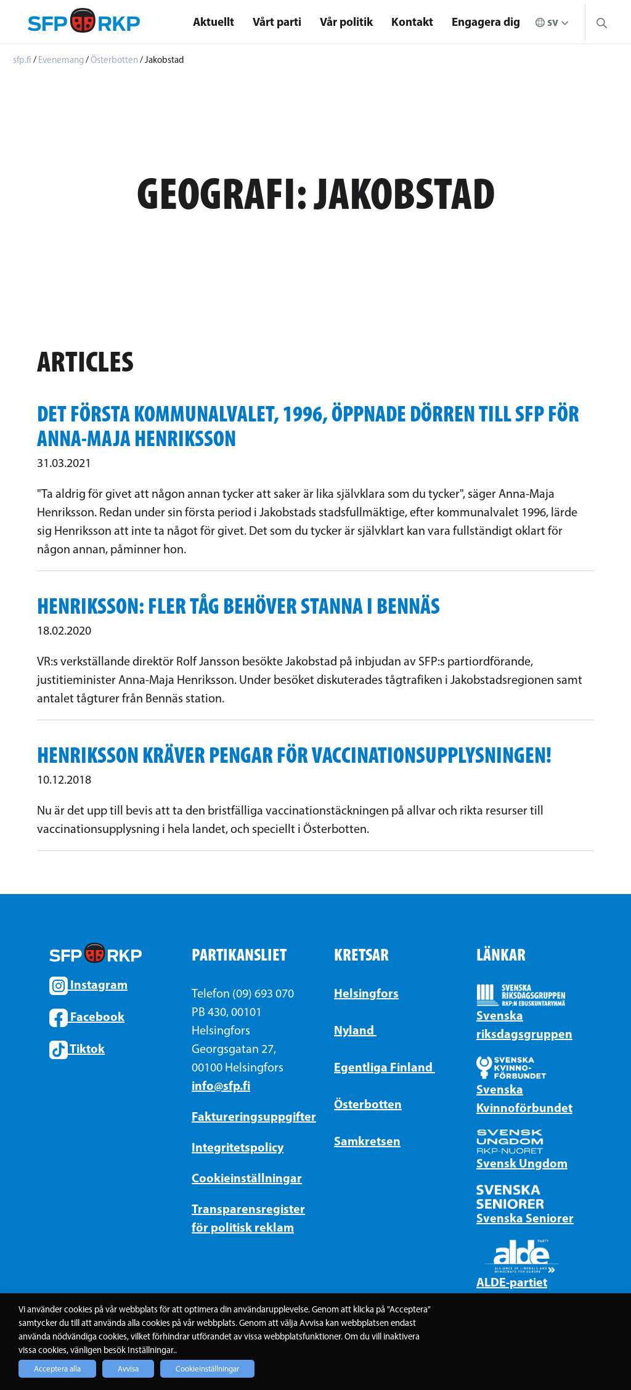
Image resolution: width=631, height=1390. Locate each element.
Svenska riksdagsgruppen (524, 1024)
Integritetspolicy (237, 1147)
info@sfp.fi (221, 1085)
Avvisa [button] (128, 1368)
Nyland (355, 1030)
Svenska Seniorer (525, 1217)
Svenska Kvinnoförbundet (524, 1098)
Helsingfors (366, 993)
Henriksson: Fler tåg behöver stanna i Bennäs (238, 605)
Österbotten (368, 1104)
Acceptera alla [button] (57, 1368)
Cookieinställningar (244, 1177)
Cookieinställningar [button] (207, 1368)
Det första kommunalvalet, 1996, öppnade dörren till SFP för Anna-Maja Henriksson (308, 426)
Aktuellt (213, 21)
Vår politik (346, 21)
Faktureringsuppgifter (244, 1116)
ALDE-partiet (511, 1282)
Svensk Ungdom (522, 1163)
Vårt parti (277, 21)
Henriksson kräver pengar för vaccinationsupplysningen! (294, 754)
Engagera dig (486, 21)
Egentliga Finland (384, 1067)
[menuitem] (213, 22)
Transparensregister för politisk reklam (244, 1218)
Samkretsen (367, 1140)
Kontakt (412, 21)
